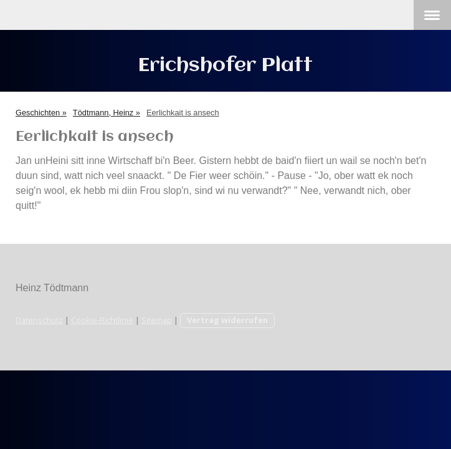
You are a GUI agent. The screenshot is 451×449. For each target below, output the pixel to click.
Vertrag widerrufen (227, 320)
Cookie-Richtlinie (102, 320)
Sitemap (156, 320)
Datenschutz (39, 320)
